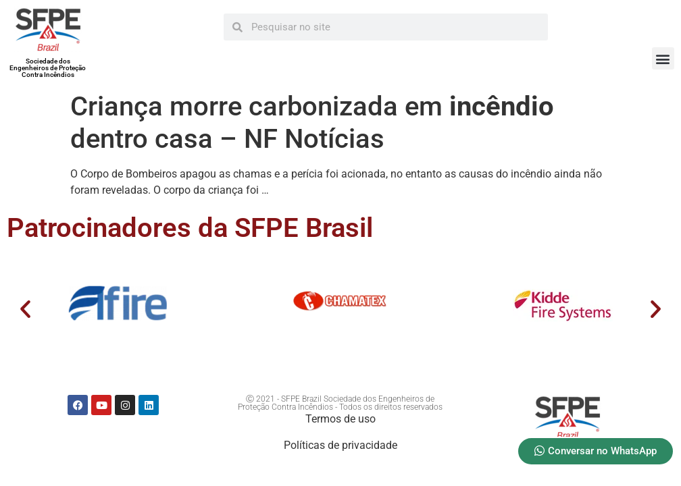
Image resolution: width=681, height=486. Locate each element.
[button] (663, 58)
